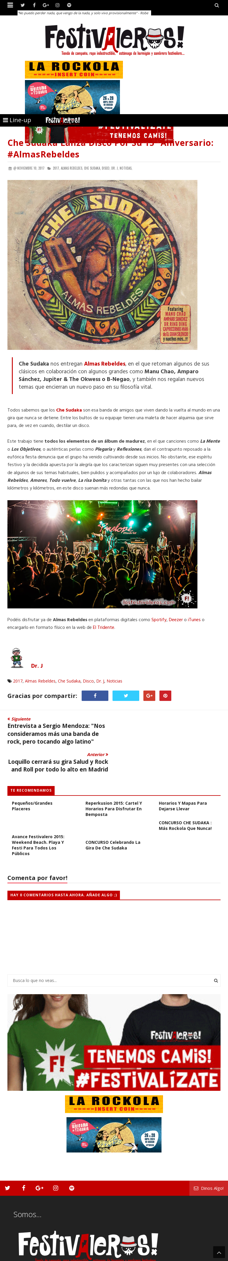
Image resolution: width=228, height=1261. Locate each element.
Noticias (114, 681)
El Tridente (103, 628)
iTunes (195, 620)
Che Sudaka (69, 681)
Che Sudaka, (92, 168)
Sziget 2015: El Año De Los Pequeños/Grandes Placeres (39, 775)
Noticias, (126, 168)
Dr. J (100, 681)
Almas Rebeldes (40, 681)
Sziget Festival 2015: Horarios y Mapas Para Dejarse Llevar (183, 775)
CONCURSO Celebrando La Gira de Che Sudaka (113, 817)
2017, (56, 168)
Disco (88, 681)
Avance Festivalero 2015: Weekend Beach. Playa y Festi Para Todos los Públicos (38, 817)
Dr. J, (115, 168)
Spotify (159, 620)
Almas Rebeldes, (72, 168)
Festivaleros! (17, 1255)
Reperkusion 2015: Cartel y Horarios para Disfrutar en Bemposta (114, 780)
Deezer (176, 620)
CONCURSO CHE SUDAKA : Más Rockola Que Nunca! (185, 797)
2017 (18, 681)
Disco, (106, 168)
